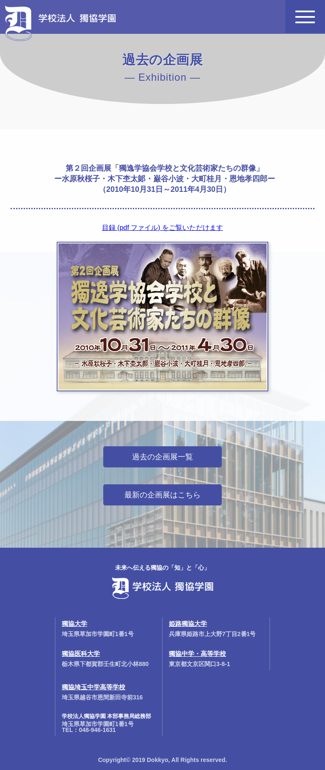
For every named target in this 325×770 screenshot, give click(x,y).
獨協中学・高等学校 (197, 653)
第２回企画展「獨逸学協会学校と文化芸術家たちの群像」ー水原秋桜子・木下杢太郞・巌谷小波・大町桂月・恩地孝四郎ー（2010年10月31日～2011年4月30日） (164, 179)
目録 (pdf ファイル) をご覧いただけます (162, 227)
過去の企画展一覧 (162, 457)
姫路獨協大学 (188, 623)
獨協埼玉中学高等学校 (93, 687)
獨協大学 (74, 623)
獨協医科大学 (81, 653)
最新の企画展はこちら (162, 495)
